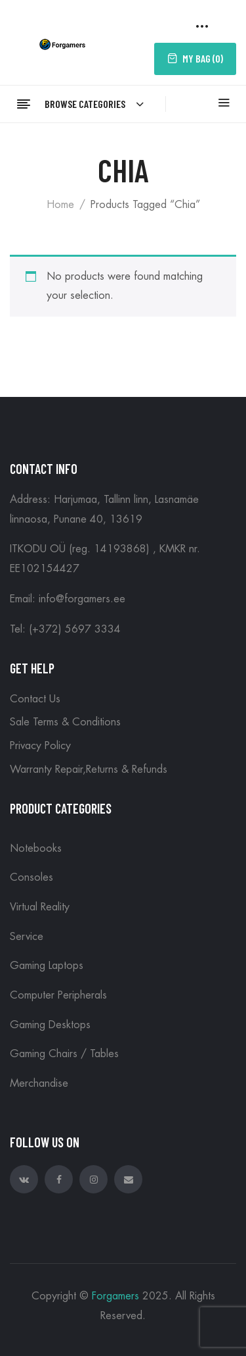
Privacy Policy (40, 746)
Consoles (31, 877)
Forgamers (115, 1296)
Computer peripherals (58, 995)
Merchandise (39, 1083)
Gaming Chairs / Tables (64, 1054)
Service (26, 936)
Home (60, 204)
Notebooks (36, 848)
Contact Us (35, 699)
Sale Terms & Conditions (65, 722)
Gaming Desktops (50, 1025)
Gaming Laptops (46, 965)
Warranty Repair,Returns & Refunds (88, 769)
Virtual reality (40, 907)
